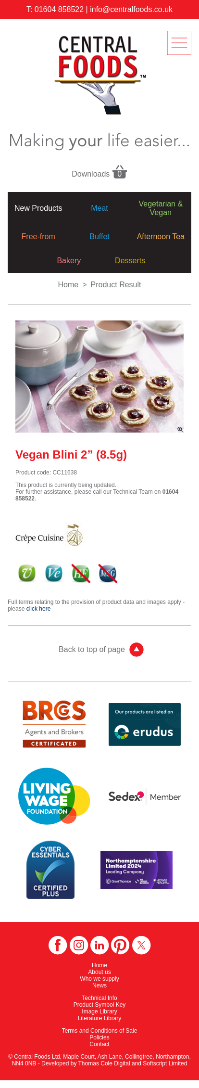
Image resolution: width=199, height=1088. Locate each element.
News (99, 985)
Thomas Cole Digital (104, 1063)
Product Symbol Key (100, 1004)
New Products (38, 208)
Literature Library (100, 1018)
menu (179, 43)
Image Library (99, 1011)
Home (68, 285)
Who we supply (99, 978)
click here (38, 608)
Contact (99, 1044)
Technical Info (99, 998)
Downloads (99, 171)
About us (99, 972)
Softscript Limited (165, 1063)
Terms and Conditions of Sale (99, 1030)
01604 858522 (59, 9)
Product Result (116, 285)
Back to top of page (92, 649)
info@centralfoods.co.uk (131, 9)
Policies (99, 1037)
